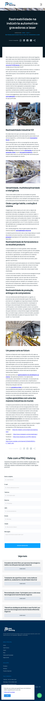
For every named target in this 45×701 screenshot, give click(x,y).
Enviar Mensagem (22, 545)
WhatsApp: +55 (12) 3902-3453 (10, 682)
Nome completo (8, 476)
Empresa (6, 500)
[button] (41, 4)
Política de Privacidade (8, 655)
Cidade (6, 524)
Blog (28, 32)
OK (7, 695)
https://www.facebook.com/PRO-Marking (24, 437)
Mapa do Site (6, 657)
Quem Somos (6, 647)
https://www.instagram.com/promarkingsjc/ (25, 434)
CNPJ (5, 508)
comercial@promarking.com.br (9, 684)
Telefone (6, 492)
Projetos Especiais (7, 671)
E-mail (6, 484)
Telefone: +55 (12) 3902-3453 (9, 679)
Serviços (5, 668)
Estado (6, 516)
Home (23, 32)
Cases (4, 650)
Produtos (5, 666)
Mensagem (7, 531)
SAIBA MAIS (22, 568)
